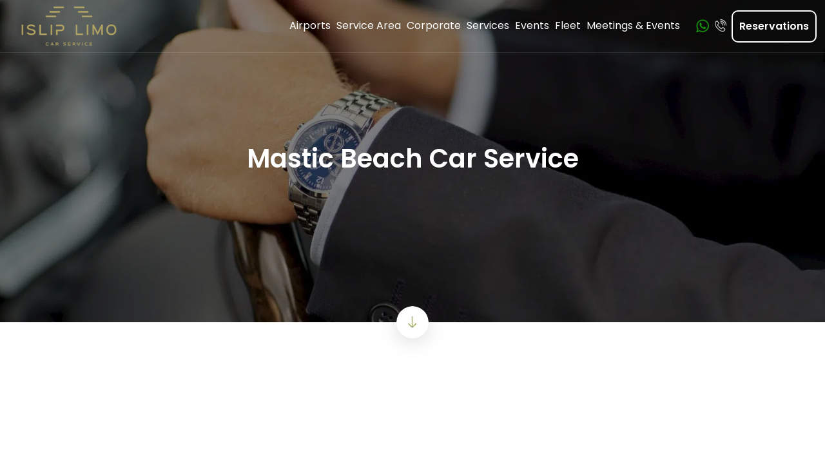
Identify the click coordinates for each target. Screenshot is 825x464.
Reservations (774, 26)
